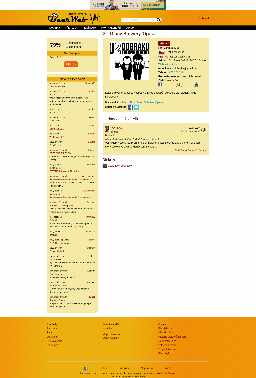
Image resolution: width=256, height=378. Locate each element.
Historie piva (165, 332)
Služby (168, 368)
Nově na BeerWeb (72, 79)
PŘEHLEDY (71, 27)
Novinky (107, 328)
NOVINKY (54, 27)
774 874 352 (176, 72)
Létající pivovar (167, 345)
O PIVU (130, 27)
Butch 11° (55, 57)
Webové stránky (167, 64)
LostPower (90, 164)
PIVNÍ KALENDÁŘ (111, 27)
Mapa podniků (111, 338)
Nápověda (147, 368)
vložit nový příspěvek (117, 165)
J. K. (93, 256)
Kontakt (103, 368)
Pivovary (52, 328)
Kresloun (91, 117)
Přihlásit (204, 18)
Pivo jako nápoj (167, 328)
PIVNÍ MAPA (89, 27)
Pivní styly (53, 345)
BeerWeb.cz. (170, 373)
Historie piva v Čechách (172, 336)
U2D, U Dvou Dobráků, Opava (145, 102)
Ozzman (91, 202)
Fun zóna (124, 368)
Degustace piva (167, 341)
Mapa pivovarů (111, 334)
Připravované (54, 341)
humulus (91, 91)
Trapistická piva (167, 349)
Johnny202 (89, 217)
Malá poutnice (88, 176)
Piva (49, 332)
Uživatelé (52, 336)
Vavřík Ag (172, 80)
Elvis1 (92, 297)
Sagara (91, 133)
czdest (92, 239)
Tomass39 (90, 83)
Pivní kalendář (111, 324)
